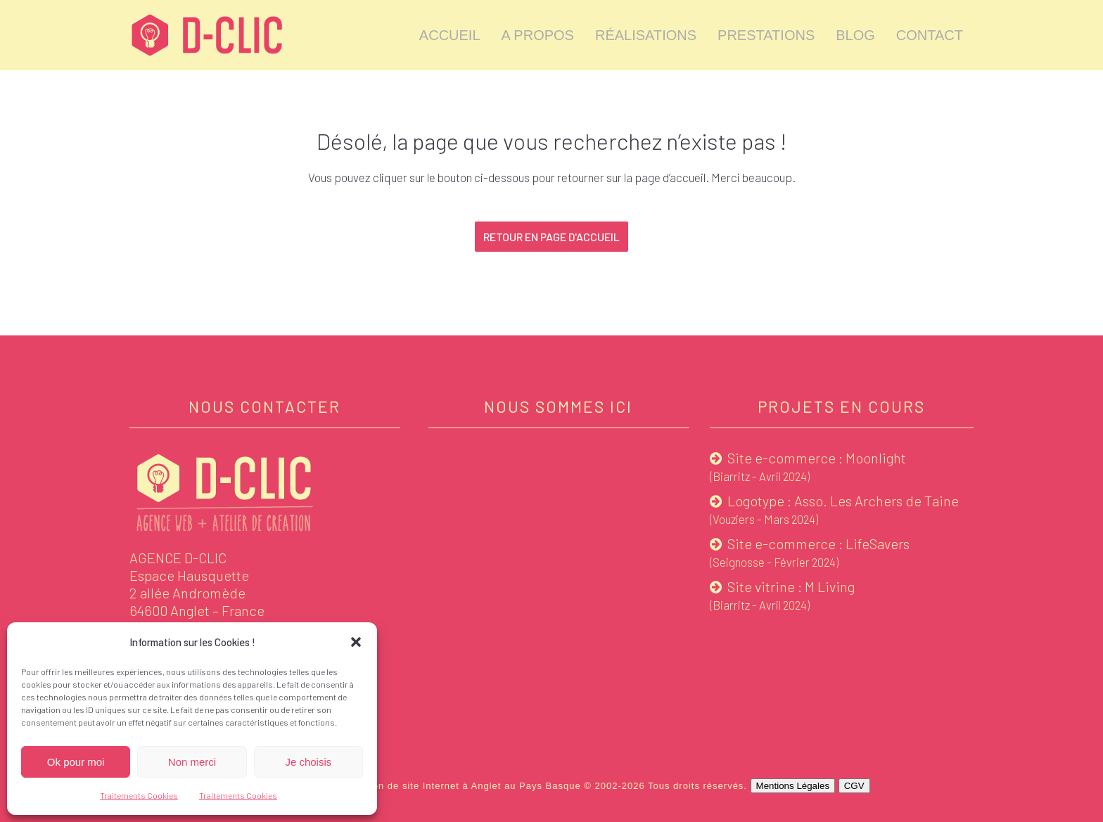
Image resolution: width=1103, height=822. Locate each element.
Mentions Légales (792, 786)
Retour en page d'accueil (551, 236)
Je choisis (308, 762)
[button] (356, 642)
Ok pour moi (76, 762)
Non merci (192, 762)
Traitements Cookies (139, 795)
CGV (854, 786)
